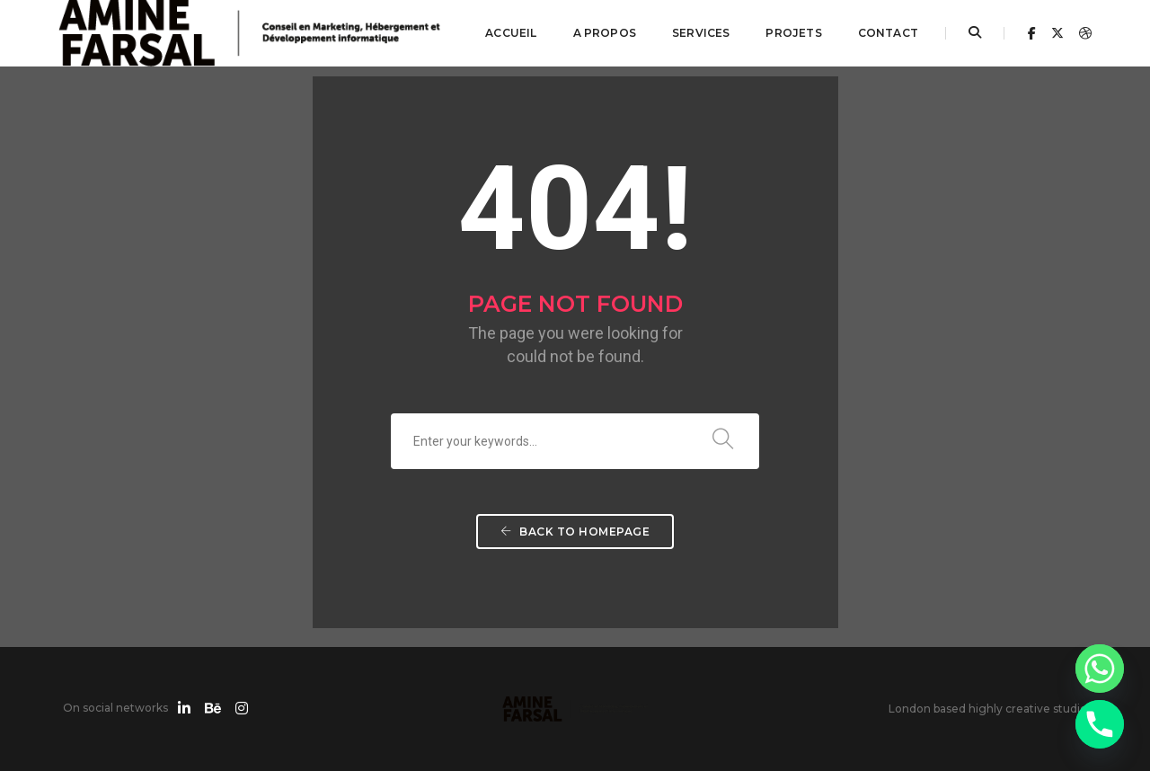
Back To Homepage (575, 531)
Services (701, 33)
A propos (604, 33)
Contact (888, 33)
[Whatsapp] (1099, 668)
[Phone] (1099, 724)
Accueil (510, 33)
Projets (793, 33)
